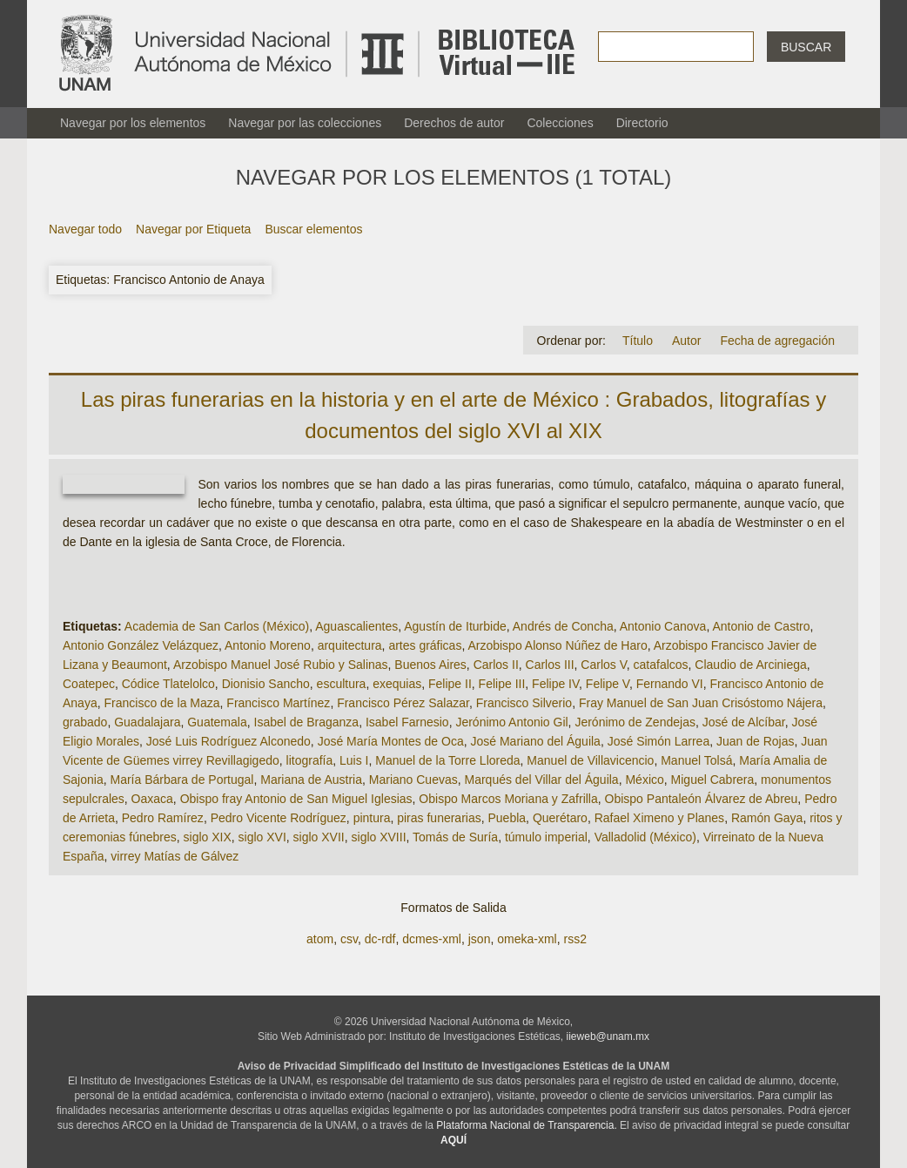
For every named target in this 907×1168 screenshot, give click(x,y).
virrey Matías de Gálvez (175, 856)
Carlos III (550, 665)
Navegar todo (85, 229)
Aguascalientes (356, 626)
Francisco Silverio (524, 703)
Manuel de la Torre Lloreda (447, 760)
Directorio (642, 123)
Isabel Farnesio (407, 722)
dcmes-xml (431, 939)
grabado (85, 722)
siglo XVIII (379, 837)
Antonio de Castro (761, 626)
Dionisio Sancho (266, 684)
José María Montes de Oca (391, 741)
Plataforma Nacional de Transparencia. (526, 1125)
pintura (372, 818)
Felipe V (607, 684)
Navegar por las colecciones (304, 123)
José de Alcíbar (743, 722)
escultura (341, 684)
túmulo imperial (546, 837)
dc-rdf (380, 939)
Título (637, 341)
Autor (686, 341)
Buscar (806, 47)
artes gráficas (424, 645)
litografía (309, 760)
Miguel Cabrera (713, 780)
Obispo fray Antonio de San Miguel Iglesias (296, 799)
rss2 (574, 939)
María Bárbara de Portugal (181, 780)
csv (349, 939)
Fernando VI (669, 684)
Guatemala (216, 722)
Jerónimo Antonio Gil (511, 722)
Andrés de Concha (563, 626)
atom (319, 939)
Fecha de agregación (777, 341)
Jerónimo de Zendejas (634, 722)
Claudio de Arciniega (750, 665)
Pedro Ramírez (163, 818)
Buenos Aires (430, 665)
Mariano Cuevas (413, 780)
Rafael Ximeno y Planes (659, 818)
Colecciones (560, 123)
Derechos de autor (454, 123)
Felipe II (450, 684)
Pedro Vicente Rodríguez (278, 818)
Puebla (507, 818)
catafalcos (661, 665)
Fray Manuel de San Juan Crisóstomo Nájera (701, 703)
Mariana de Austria (311, 780)
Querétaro (560, 818)
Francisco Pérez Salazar (403, 703)
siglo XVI (262, 837)
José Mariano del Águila (535, 741)
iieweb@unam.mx (608, 1036)
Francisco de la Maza (161, 703)
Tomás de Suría (455, 837)
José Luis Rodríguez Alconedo (228, 741)
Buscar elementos (313, 229)
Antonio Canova (663, 626)
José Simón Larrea (659, 741)
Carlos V (603, 665)
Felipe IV (555, 684)
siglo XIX (208, 837)
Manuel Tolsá (696, 760)
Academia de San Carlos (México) (216, 626)
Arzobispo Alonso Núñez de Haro (557, 645)
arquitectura (350, 645)
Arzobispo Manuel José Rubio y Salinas (280, 665)
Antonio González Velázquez (140, 645)
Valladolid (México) (645, 837)
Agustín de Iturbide (455, 626)
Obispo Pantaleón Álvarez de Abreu (701, 799)
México (644, 780)
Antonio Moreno (268, 645)
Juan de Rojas (755, 741)
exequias (397, 684)
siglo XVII (319, 837)
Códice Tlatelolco (168, 684)
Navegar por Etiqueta (193, 229)
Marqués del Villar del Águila (541, 780)
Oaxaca (152, 799)
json (479, 939)
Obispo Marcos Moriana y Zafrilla (508, 799)
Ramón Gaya (767, 818)
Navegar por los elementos (132, 123)
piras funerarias (439, 818)
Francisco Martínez (278, 703)
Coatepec (89, 684)
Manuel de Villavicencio (590, 760)
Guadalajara (147, 722)
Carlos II (496, 665)
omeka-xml (526, 939)
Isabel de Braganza (306, 722)
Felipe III (502, 684)
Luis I (353, 760)
